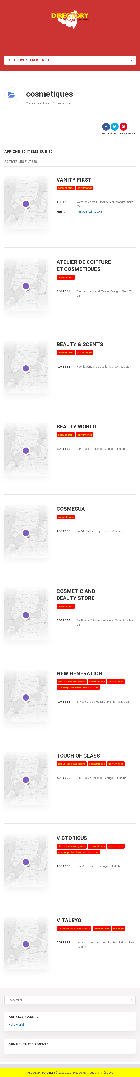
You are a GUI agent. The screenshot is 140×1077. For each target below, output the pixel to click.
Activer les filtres (20, 161)
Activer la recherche (29, 60)
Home (45, 103)
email (50, 1072)
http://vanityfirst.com (89, 211)
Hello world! (16, 1024)
